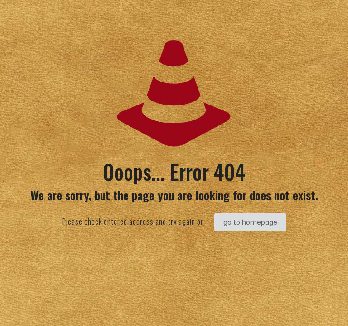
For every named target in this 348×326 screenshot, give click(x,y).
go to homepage (250, 222)
